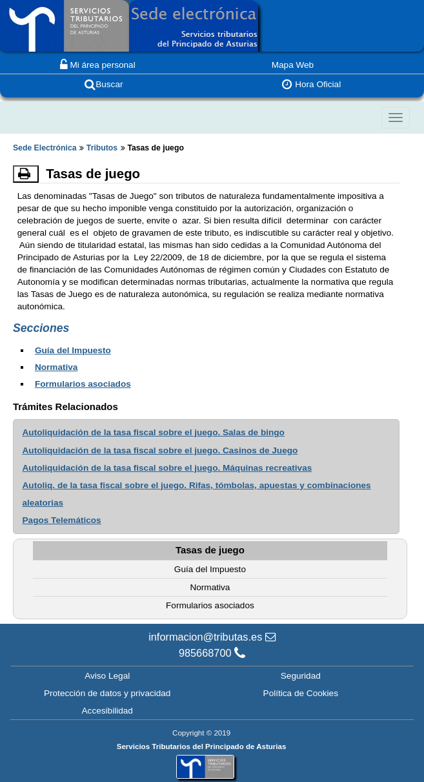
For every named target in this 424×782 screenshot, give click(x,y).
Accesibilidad (107, 710)
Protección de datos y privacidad (107, 693)
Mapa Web (293, 65)
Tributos (101, 147)
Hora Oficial (311, 84)
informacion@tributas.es (212, 637)
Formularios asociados (83, 384)
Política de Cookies (300, 693)
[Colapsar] (395, 118)
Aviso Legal (107, 675)
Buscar (104, 84)
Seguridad (301, 675)
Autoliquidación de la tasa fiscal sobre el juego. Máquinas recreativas (167, 468)
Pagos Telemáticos (62, 520)
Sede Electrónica (45, 147)
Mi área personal (98, 65)
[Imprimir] (26, 173)
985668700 (212, 653)
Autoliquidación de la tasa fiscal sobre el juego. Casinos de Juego (160, 450)
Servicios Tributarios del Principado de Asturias (202, 746)
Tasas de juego (210, 549)
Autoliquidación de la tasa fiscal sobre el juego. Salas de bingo (154, 432)
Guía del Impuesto (73, 350)
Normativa (56, 367)
